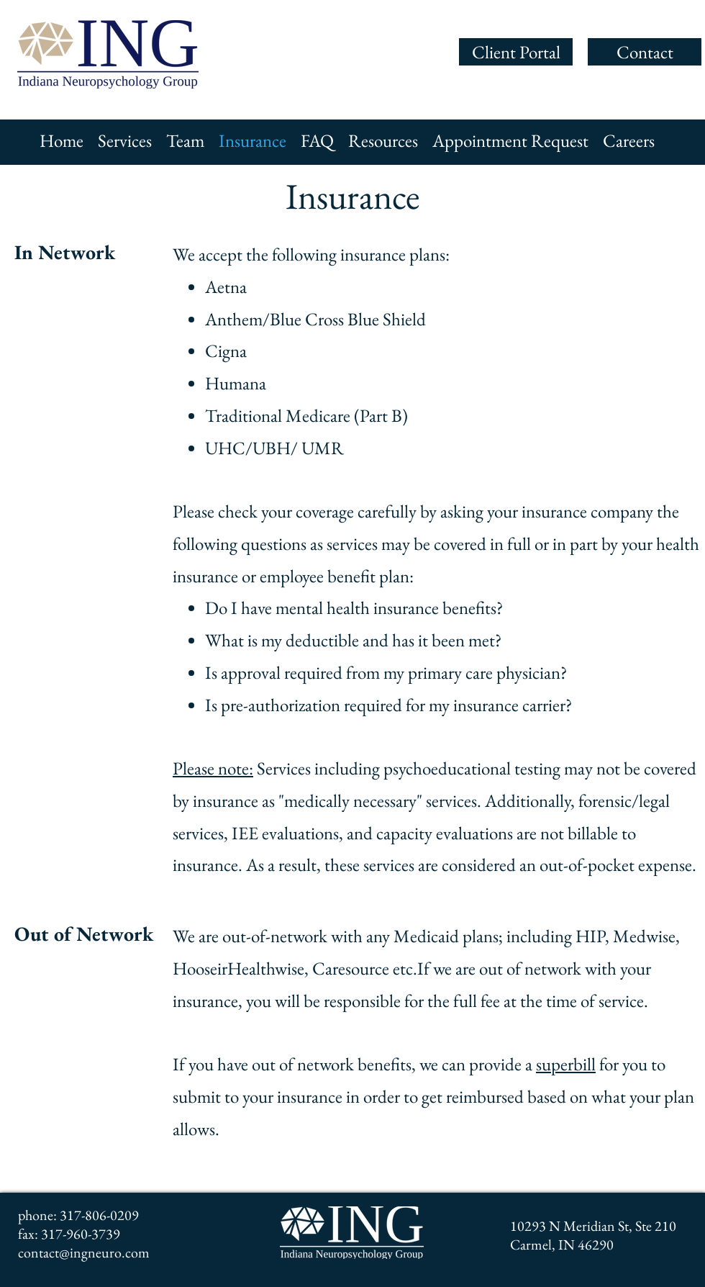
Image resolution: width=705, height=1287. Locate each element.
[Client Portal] (516, 52)
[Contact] (644, 52)
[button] (125, 140)
